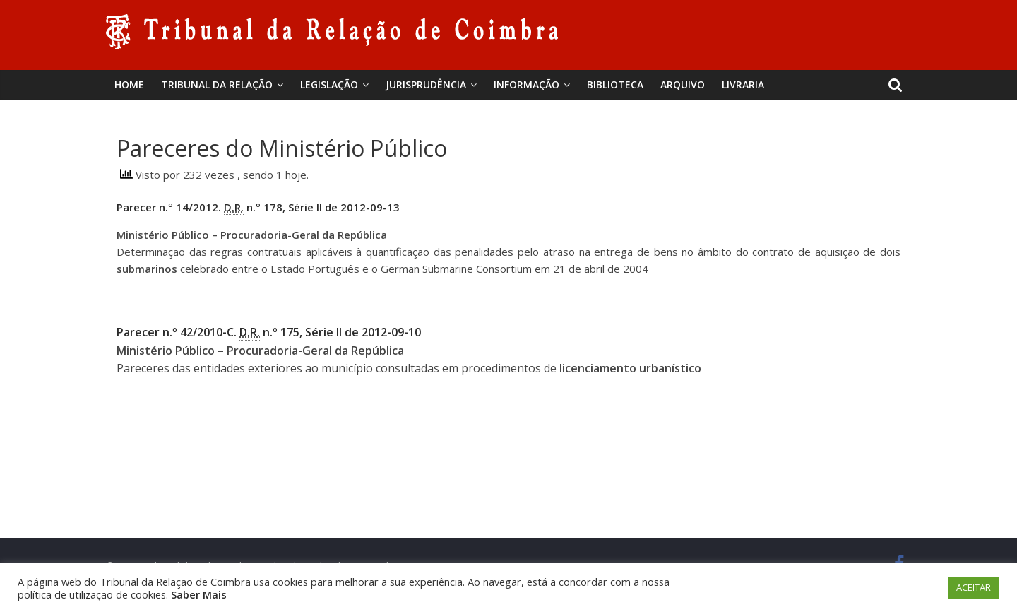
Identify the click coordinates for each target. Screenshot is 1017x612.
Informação (526, 84)
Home (129, 84)
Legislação (329, 84)
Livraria (743, 84)
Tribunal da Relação (217, 84)
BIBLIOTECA (615, 84)
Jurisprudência (426, 84)
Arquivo (682, 84)
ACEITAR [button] (973, 587)
